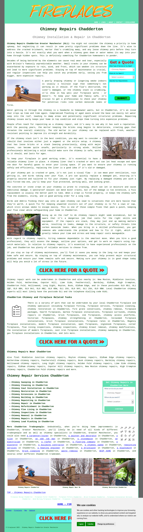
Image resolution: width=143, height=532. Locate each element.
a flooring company (84, 442)
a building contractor (51, 445)
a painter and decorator (82, 436)
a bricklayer (88, 448)
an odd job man (45, 439)
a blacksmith (124, 448)
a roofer (46, 442)
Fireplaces (18, 510)
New (25, 510)
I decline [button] (90, 524)
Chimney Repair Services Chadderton (38, 375)
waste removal (69, 451)
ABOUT (111, 22)
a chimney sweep (94, 445)
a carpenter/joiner (38, 436)
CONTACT (119, 22)
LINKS (103, 22)
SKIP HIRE (105, 451)
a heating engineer (49, 448)
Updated (32, 510)
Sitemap (9, 510)
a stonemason (85, 439)
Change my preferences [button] (105, 524)
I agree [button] (81, 524)
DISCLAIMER (130, 22)
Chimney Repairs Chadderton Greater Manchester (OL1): (38, 43)
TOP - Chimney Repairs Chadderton (26, 492)
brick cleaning (31, 451)
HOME (96, 22)
